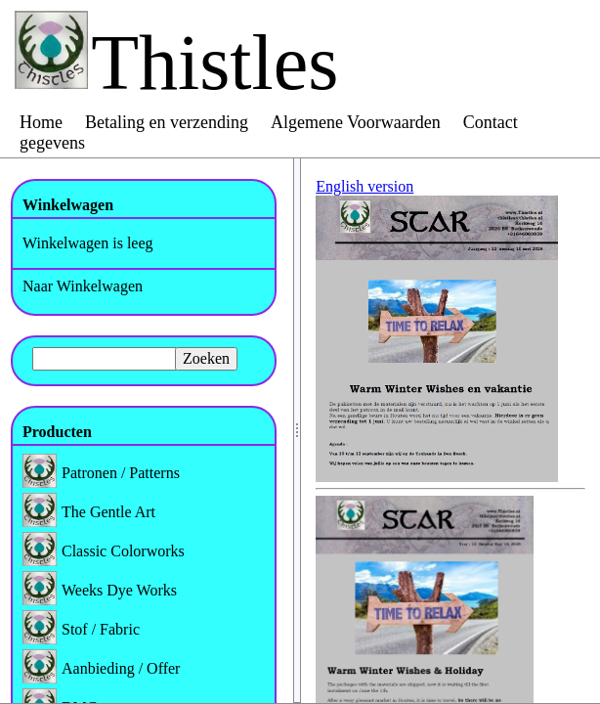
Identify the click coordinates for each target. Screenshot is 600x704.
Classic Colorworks (123, 551)
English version (364, 186)
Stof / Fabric (101, 629)
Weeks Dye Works (119, 590)
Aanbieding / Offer (121, 668)
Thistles (214, 63)
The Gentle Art (108, 512)
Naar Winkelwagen (82, 286)
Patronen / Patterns (121, 472)
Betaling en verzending (166, 122)
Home (41, 122)
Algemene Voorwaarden (356, 122)
